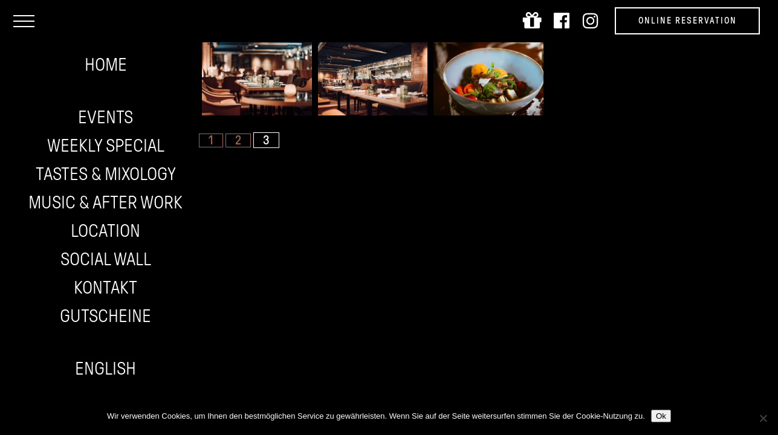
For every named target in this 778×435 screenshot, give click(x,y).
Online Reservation (687, 20)
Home (106, 64)
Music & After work (105, 202)
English (105, 368)
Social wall (105, 259)
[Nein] (763, 418)
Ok (661, 415)
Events (105, 117)
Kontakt (105, 287)
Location (105, 230)
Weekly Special (105, 145)
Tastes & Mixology (106, 174)
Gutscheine (105, 316)
